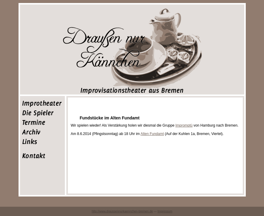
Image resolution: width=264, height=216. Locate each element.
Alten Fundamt (152, 134)
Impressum (165, 211)
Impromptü (184, 125)
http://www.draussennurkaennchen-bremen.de (122, 211)
